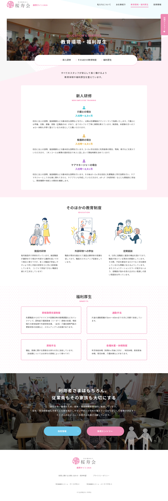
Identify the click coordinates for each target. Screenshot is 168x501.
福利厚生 (107, 60)
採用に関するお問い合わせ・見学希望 (72, 476)
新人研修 (67, 60)
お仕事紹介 (121, 7)
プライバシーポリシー (101, 476)
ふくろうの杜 (98, 484)
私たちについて (104, 7)
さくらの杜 (67, 484)
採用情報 (157, 7)
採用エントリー (164, 23)
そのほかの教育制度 (87, 60)
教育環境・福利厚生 (139, 7)
